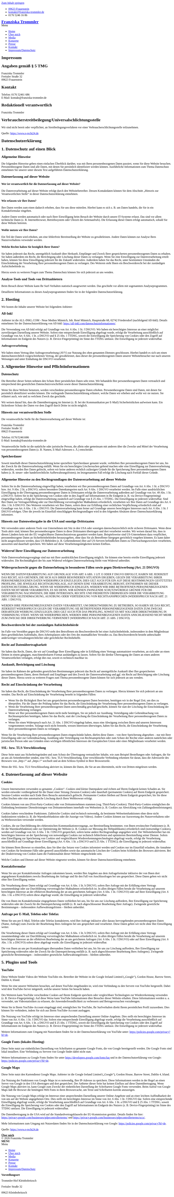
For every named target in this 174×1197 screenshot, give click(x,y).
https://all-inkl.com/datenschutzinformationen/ (89, 323)
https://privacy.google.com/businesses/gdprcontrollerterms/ (34, 1117)
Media (12, 37)
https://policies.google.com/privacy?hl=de (24, 1060)
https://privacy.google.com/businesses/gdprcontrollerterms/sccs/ (109, 1117)
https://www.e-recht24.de (24, 133)
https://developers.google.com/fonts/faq (87, 1057)
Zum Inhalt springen (12, 2)
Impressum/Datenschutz (21, 50)
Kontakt (12, 47)
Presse (12, 43)
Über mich (14, 34)
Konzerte (13, 40)
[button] (87, 25)
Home (11, 31)
